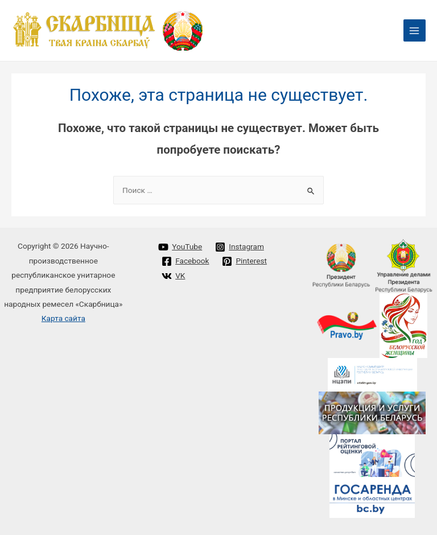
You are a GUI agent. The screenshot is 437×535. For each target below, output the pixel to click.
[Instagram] (239, 247)
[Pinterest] (244, 261)
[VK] (173, 276)
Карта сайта (63, 318)
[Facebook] (185, 261)
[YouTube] (180, 247)
